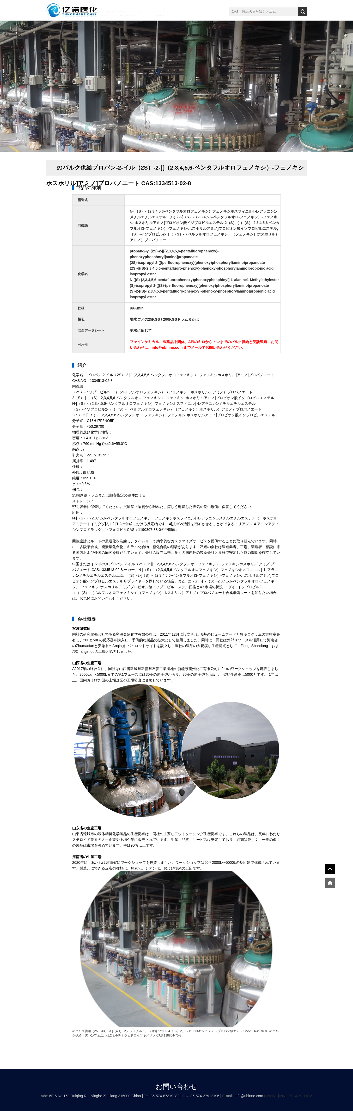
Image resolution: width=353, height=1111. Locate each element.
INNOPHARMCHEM (295, 1096)
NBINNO (271, 1096)
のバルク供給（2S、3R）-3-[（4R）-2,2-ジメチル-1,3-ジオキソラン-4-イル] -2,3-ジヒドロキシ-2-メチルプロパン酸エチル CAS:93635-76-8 (169, 1031)
